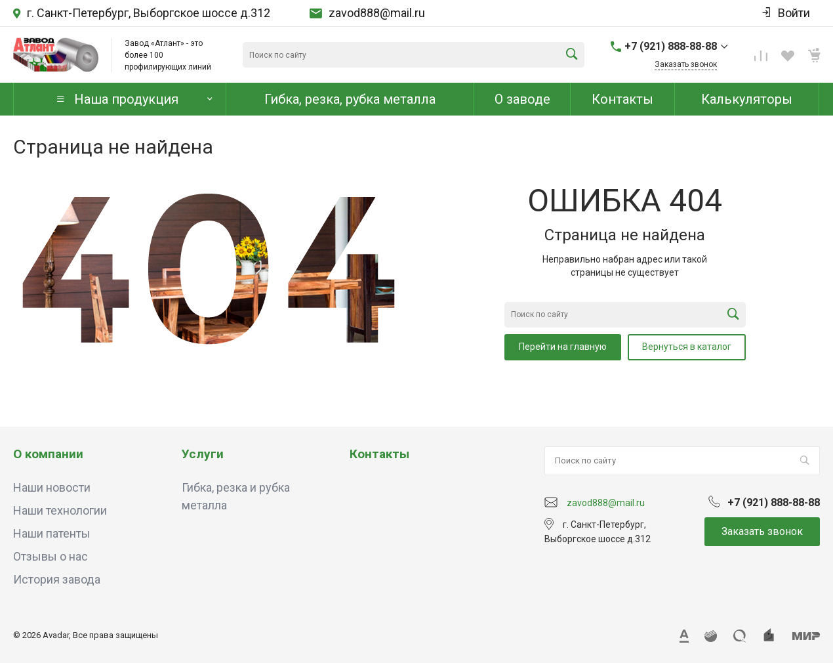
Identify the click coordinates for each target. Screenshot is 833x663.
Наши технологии (60, 510)
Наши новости (52, 487)
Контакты (379, 453)
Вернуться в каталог (686, 346)
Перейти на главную (563, 346)
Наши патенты (52, 533)
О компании (48, 453)
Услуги (203, 453)
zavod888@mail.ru (377, 13)
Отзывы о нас (50, 556)
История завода (56, 579)
